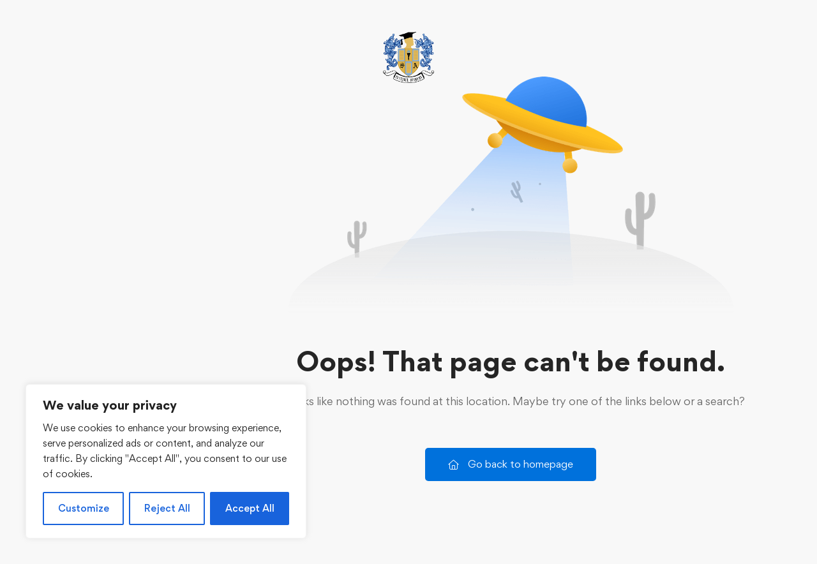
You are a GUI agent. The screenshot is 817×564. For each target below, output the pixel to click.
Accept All (249, 508)
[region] (166, 461)
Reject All (167, 508)
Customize (83, 508)
